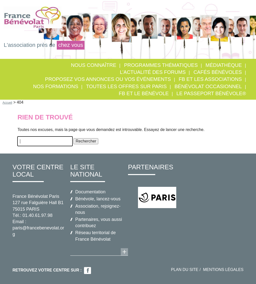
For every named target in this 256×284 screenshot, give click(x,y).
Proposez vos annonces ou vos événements (108, 79)
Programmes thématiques (161, 65)
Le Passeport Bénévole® (211, 93)
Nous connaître (93, 65)
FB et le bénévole (144, 93)
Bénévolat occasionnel (208, 86)
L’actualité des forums (153, 72)
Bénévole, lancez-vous (97, 198)
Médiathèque (224, 65)
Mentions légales (223, 269)
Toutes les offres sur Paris (126, 86)
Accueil (7, 102)
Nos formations (55, 86)
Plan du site (184, 269)
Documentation (90, 191)
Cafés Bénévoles (218, 72)
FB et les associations (210, 79)
